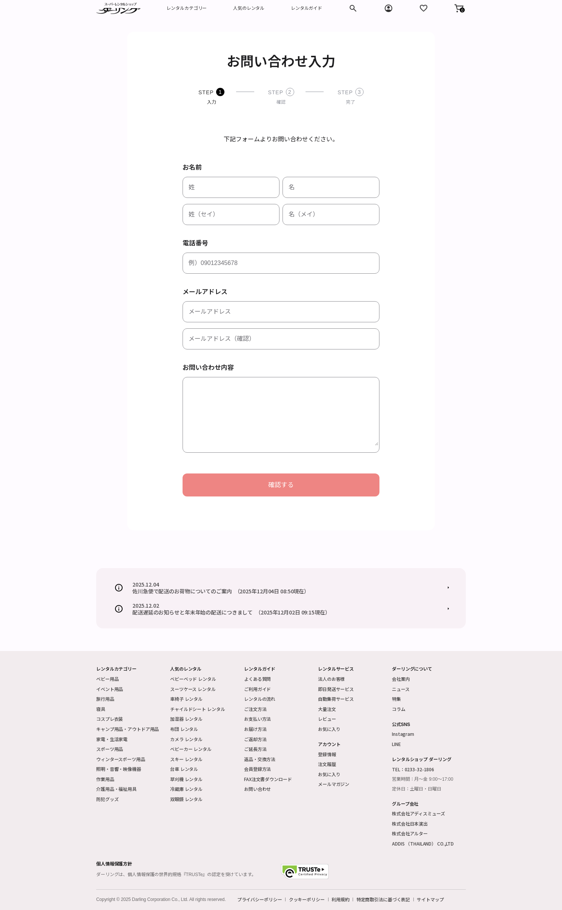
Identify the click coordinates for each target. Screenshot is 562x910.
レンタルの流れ (259, 699)
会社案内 (401, 679)
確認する (281, 485)
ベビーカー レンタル (191, 749)
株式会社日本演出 (410, 823)
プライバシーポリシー (259, 899)
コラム (398, 709)
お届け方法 (255, 729)
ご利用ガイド (257, 689)
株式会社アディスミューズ (418, 813)
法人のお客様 (331, 679)
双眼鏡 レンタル (186, 799)
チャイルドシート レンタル (197, 709)
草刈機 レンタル (186, 779)
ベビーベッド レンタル (193, 679)
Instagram (403, 734)
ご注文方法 (255, 709)
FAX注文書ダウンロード (268, 779)
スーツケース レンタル (193, 689)
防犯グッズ (107, 799)
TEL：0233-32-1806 (413, 769)
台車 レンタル (184, 769)
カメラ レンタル (186, 739)
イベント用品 (109, 689)
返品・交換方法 (259, 759)
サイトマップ (430, 899)
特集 (396, 699)
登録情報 (327, 754)
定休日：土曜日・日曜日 (416, 789)
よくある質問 (257, 679)
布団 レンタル (184, 729)
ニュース (401, 689)
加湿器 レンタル (186, 718)
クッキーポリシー (307, 899)
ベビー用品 (107, 679)
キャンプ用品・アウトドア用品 (127, 729)
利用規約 (341, 899)
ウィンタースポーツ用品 (120, 759)
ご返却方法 (255, 739)
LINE (396, 744)
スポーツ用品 (109, 749)
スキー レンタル (186, 759)
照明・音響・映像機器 (118, 769)
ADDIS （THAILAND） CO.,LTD (423, 843)
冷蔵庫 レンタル (186, 789)
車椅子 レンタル (186, 699)
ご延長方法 (255, 749)
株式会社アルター (410, 833)
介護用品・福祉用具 (116, 789)
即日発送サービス (336, 689)
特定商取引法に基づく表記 (383, 899)
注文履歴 (327, 764)
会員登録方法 (257, 769)
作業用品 (105, 779)
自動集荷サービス (336, 699)
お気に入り (329, 729)
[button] (459, 8)
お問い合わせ (257, 789)
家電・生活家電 (111, 739)
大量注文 (327, 709)
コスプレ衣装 (109, 718)
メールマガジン (333, 784)
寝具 (100, 709)
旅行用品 (105, 699)
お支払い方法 (257, 718)
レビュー (327, 718)
